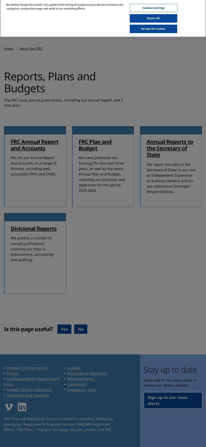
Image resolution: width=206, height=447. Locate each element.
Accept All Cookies (153, 26)
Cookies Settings (153, 5)
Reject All (153, 15)
